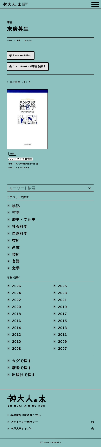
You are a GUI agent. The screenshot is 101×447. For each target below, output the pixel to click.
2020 (16, 307)
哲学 (16, 213)
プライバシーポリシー (24, 422)
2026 (16, 286)
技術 (16, 241)
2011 (62, 335)
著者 (19, 41)
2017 (62, 314)
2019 (62, 307)
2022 (16, 300)
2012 (16, 335)
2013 (62, 328)
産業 (16, 248)
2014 (16, 328)
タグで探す (22, 361)
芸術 (16, 255)
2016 (16, 321)
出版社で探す (24, 375)
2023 (62, 293)
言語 (16, 262)
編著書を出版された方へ (26, 415)
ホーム (10, 41)
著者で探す (22, 368)
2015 (62, 321)
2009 (62, 342)
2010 (16, 342)
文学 (16, 269)
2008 (16, 349)
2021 (62, 300)
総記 (16, 206)
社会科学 (20, 227)
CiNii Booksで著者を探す (29, 66)
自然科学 (20, 234)
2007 (62, 349)
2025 (62, 286)
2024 (16, 293)
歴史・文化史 (24, 220)
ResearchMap (22, 55)
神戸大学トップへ (22, 429)
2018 (16, 314)
